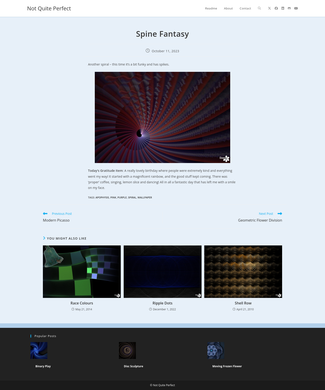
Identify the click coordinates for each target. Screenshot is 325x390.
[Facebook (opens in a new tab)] (276, 8)
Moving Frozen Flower (227, 366)
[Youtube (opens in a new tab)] (296, 8)
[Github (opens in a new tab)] (289, 8)
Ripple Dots (162, 303)
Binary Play (43, 366)
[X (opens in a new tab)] (269, 8)
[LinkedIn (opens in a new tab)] (283, 8)
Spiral (132, 197)
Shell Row (243, 303)
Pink (113, 197)
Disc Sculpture (133, 366)
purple (122, 197)
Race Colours (82, 303)
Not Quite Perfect (49, 8)
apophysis (102, 197)
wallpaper (145, 197)
